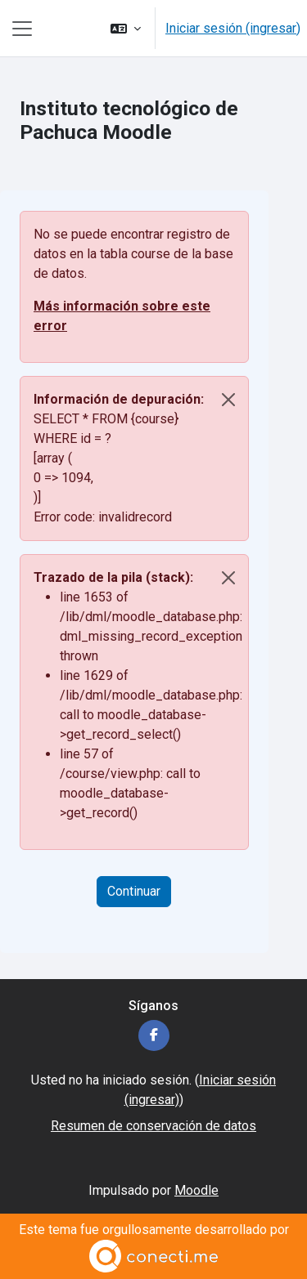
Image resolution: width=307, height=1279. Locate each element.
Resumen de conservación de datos (153, 1126)
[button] (125, 28)
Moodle (196, 1190)
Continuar (133, 891)
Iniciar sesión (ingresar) (232, 28)
